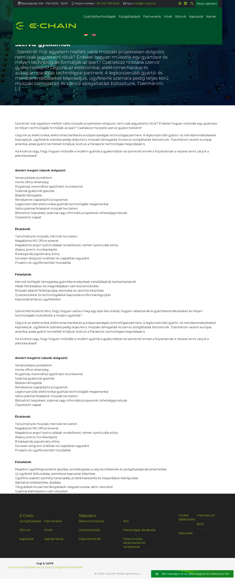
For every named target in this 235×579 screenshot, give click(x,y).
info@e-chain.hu (145, 3)
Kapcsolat (196, 16)
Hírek (168, 16)
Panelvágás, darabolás (139, 530)
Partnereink (152, 16)
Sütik (47, 567)
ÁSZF (200, 524)
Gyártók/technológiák (99, 16)
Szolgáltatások (129, 16)
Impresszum (204, 515)
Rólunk (180, 16)
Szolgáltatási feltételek (67, 567)
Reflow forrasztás (91, 521)
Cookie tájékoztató (185, 517)
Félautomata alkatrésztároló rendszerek (134, 543)
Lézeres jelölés (89, 530)
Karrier (211, 16)
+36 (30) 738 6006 (107, 3)
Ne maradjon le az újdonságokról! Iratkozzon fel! (192, 574)
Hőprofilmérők (90, 539)
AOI (126, 521)
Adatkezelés (34, 567)
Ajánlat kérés (53, 539)
